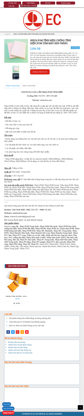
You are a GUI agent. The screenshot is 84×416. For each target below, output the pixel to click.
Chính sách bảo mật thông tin (19, 350)
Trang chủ (7, 34)
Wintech (7, 226)
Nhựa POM (9, 106)
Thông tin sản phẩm (12, 86)
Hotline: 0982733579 (40, 72)
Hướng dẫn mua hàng (16, 342)
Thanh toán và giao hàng (18, 347)
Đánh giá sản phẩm (28, 86)
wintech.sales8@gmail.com (22, 216)
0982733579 (8, 413)
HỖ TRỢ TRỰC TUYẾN (28, 6)
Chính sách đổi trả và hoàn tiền (20, 353)
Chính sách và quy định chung (20, 345)
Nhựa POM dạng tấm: (14, 159)
